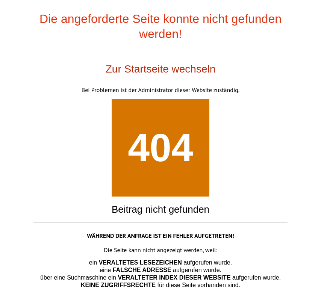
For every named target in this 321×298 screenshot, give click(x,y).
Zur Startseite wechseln (161, 69)
